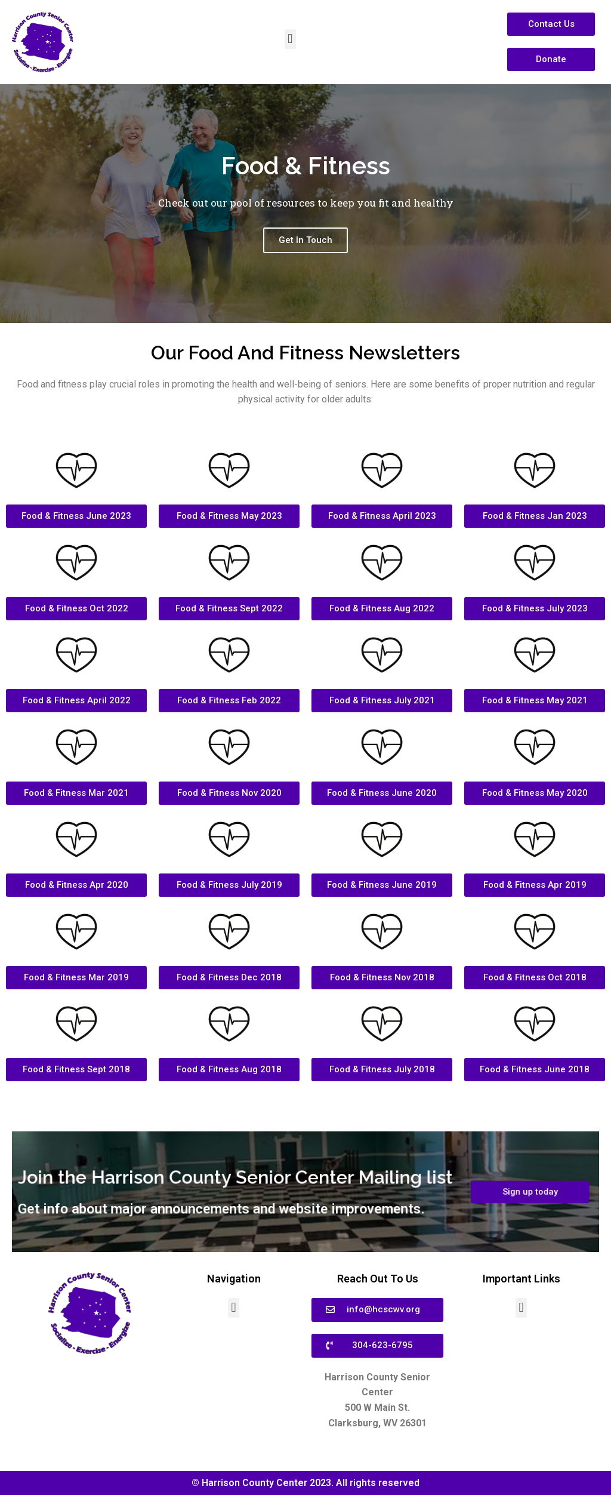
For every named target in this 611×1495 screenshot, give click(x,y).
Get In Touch (305, 247)
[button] (290, 39)
